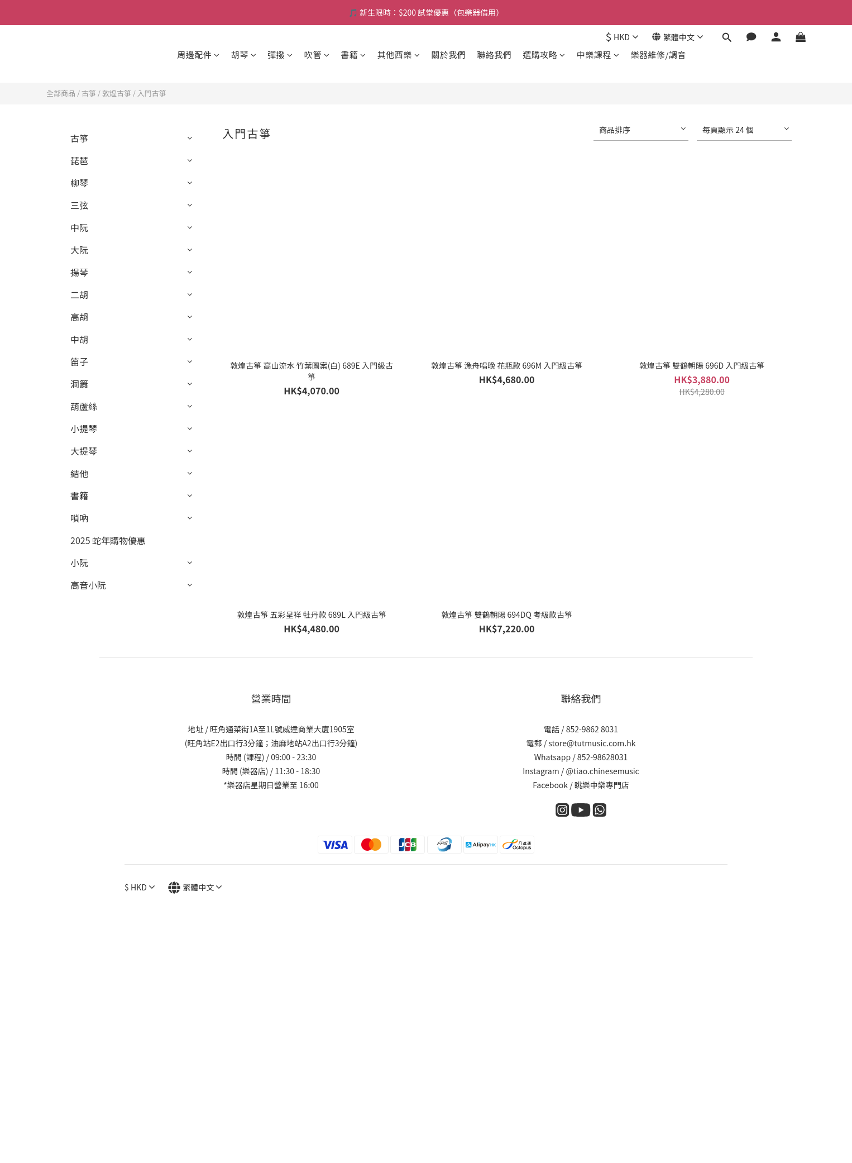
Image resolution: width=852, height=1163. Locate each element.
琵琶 (79, 160)
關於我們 (448, 54)
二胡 (79, 294)
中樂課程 (598, 54)
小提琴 (83, 428)
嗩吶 (79, 518)
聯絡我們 (494, 54)
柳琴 (79, 182)
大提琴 (83, 450)
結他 (79, 473)
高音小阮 (88, 585)
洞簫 (79, 383)
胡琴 (244, 54)
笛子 (79, 361)
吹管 (317, 54)
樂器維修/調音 (658, 54)
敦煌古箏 (116, 93)
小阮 (79, 562)
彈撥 (280, 54)
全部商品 (60, 93)
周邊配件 (198, 54)
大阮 (79, 249)
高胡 (79, 316)
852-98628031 (602, 756)
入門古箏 (151, 93)
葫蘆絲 (83, 406)
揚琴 (79, 272)
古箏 (89, 93)
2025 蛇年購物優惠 (108, 540)
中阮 (79, 227)
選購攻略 (544, 54)
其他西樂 (398, 54)
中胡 (79, 339)
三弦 (79, 205)
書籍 (353, 54)
